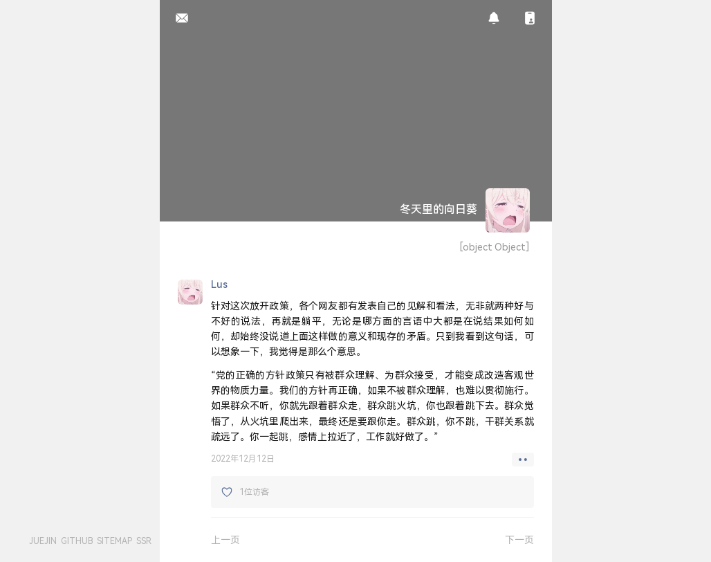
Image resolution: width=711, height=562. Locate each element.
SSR (143, 541)
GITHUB (77, 541)
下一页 (519, 539)
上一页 (225, 539)
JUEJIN (43, 541)
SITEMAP (114, 541)
